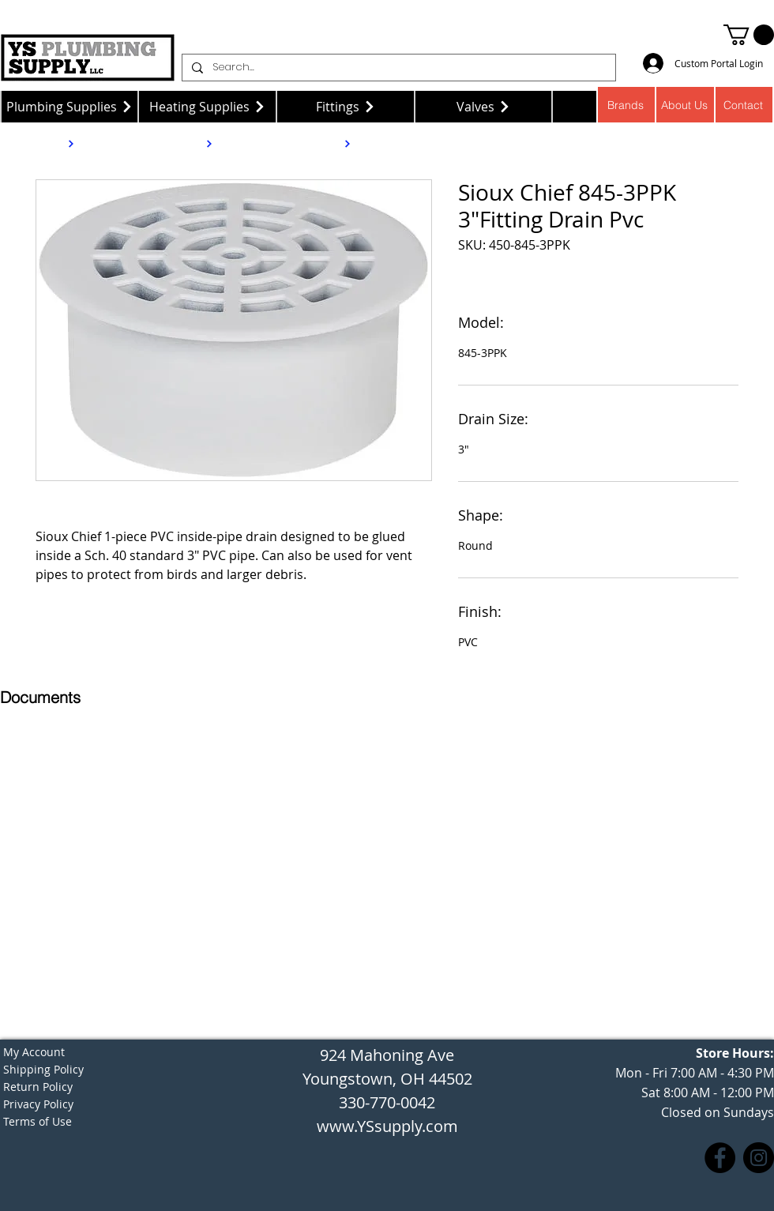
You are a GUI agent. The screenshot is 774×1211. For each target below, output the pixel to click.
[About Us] (685, 104)
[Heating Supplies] (207, 106)
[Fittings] (345, 106)
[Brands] (626, 104)
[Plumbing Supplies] (69, 106)
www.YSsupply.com (387, 1126)
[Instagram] (758, 1157)
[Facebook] (719, 1157)
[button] (748, 34)
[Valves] (484, 106)
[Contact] (744, 104)
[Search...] (397, 68)
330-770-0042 (387, 1102)
